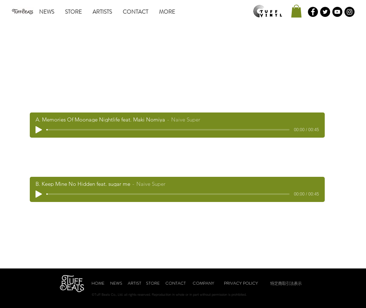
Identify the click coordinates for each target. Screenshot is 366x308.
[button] (296, 11)
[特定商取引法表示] (286, 283)
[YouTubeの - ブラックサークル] (337, 12)
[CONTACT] (175, 283)
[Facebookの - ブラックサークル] (313, 12)
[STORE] (153, 283)
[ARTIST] (135, 283)
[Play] (39, 129)
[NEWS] (116, 283)
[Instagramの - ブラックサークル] (349, 12)
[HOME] (98, 283)
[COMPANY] (203, 283)
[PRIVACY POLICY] (241, 283)
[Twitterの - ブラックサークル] (325, 12)
